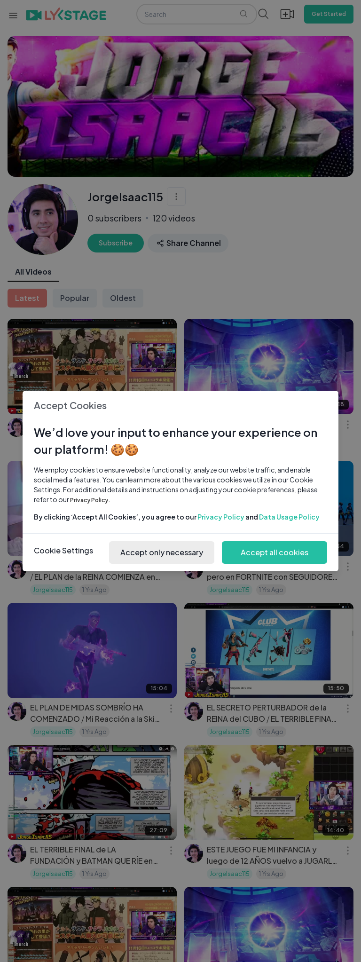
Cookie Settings (63, 550)
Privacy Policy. (90, 500)
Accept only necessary (161, 552)
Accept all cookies (274, 552)
